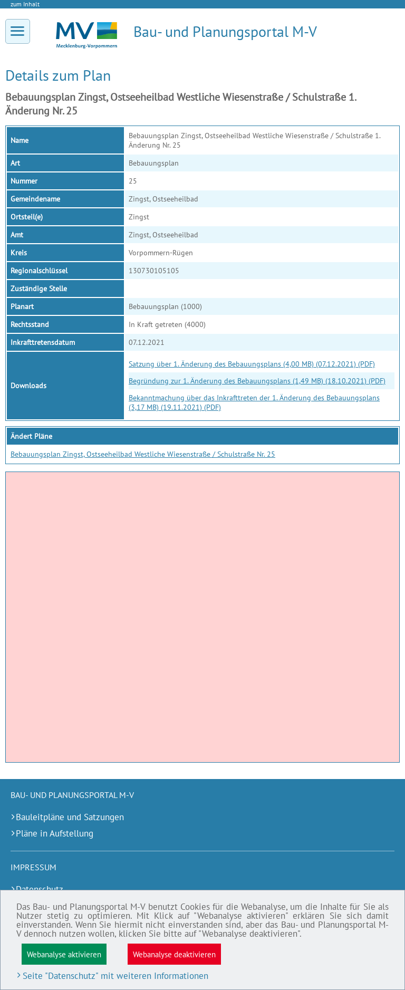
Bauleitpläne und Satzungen (70, 817)
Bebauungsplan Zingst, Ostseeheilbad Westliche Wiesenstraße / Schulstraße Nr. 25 (143, 454)
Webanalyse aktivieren (64, 954)
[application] (202, 617)
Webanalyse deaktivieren (174, 954)
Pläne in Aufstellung (54, 833)
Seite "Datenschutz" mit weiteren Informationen (115, 976)
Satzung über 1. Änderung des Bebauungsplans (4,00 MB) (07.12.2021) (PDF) (252, 364)
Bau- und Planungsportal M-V (225, 31)
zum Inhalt (25, 4)
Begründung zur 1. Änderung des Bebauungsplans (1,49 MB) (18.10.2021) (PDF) (257, 381)
